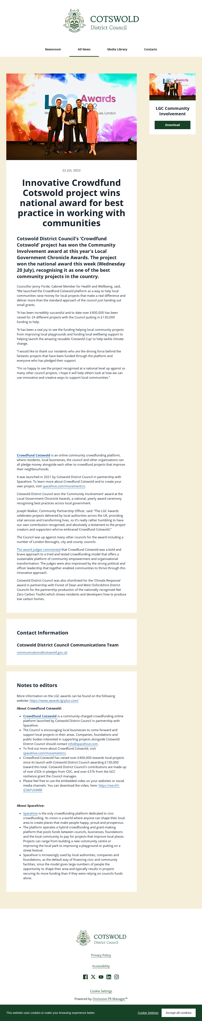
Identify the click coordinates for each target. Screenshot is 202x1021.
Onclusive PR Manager (109, 999)
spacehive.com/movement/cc (64, 486)
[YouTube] (101, 977)
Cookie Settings (101, 991)
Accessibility (101, 966)
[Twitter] (93, 977)
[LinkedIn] (108, 977)
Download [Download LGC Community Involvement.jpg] (172, 125)
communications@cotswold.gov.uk (42, 652)
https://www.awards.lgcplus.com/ (54, 700)
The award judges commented (39, 549)
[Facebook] (85, 977)
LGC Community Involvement (172, 111)
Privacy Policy (101, 955)
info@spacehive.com (83, 744)
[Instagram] (116, 977)
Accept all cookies (178, 1012)
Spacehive (30, 813)
